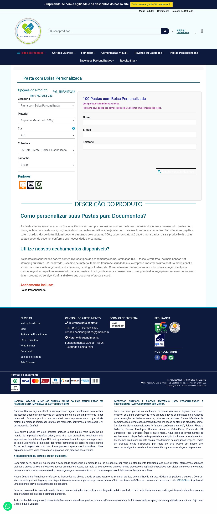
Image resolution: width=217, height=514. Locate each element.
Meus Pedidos (146, 11)
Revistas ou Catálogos (149, 52)
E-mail (87, 129)
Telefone (88, 142)
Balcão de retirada (30, 356)
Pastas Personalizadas (185, 52)
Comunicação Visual (114, 52)
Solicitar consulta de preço (176, 158)
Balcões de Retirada (182, 11)
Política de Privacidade (33, 334)
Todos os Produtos (31, 52)
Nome (86, 117)
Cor (20, 128)
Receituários (128, 60)
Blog (23, 328)
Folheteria (88, 52)
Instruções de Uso (30, 323)
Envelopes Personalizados (97, 60)
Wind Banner (27, 345)
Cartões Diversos (63, 52)
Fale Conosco (28, 362)
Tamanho (23, 158)
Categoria (24, 98)
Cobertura (24, 143)
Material (23, 113)
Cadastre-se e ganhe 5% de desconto (151, 4)
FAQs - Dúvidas (29, 340)
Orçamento (163, 11)
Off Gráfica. (183, 480)
